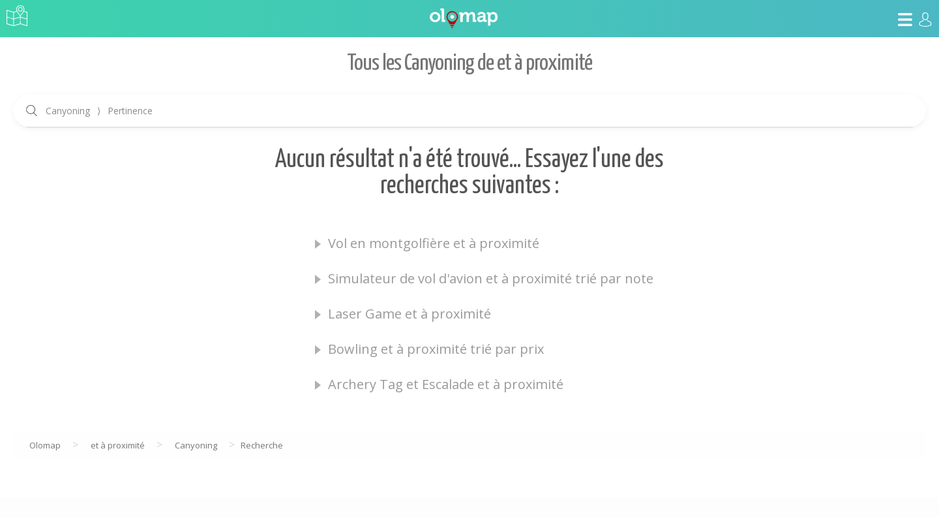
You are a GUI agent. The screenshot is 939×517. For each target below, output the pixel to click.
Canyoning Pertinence (99, 110)
